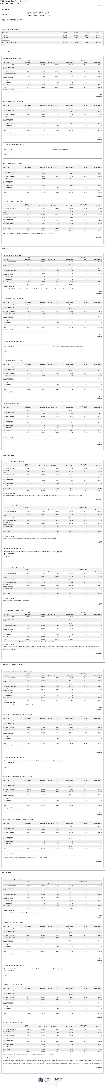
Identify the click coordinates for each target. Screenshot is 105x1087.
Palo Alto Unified (5, 45)
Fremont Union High (6, 40)
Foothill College (5, 37)
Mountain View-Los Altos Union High (9, 42)
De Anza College (5, 35)
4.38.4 (56, 1085)
